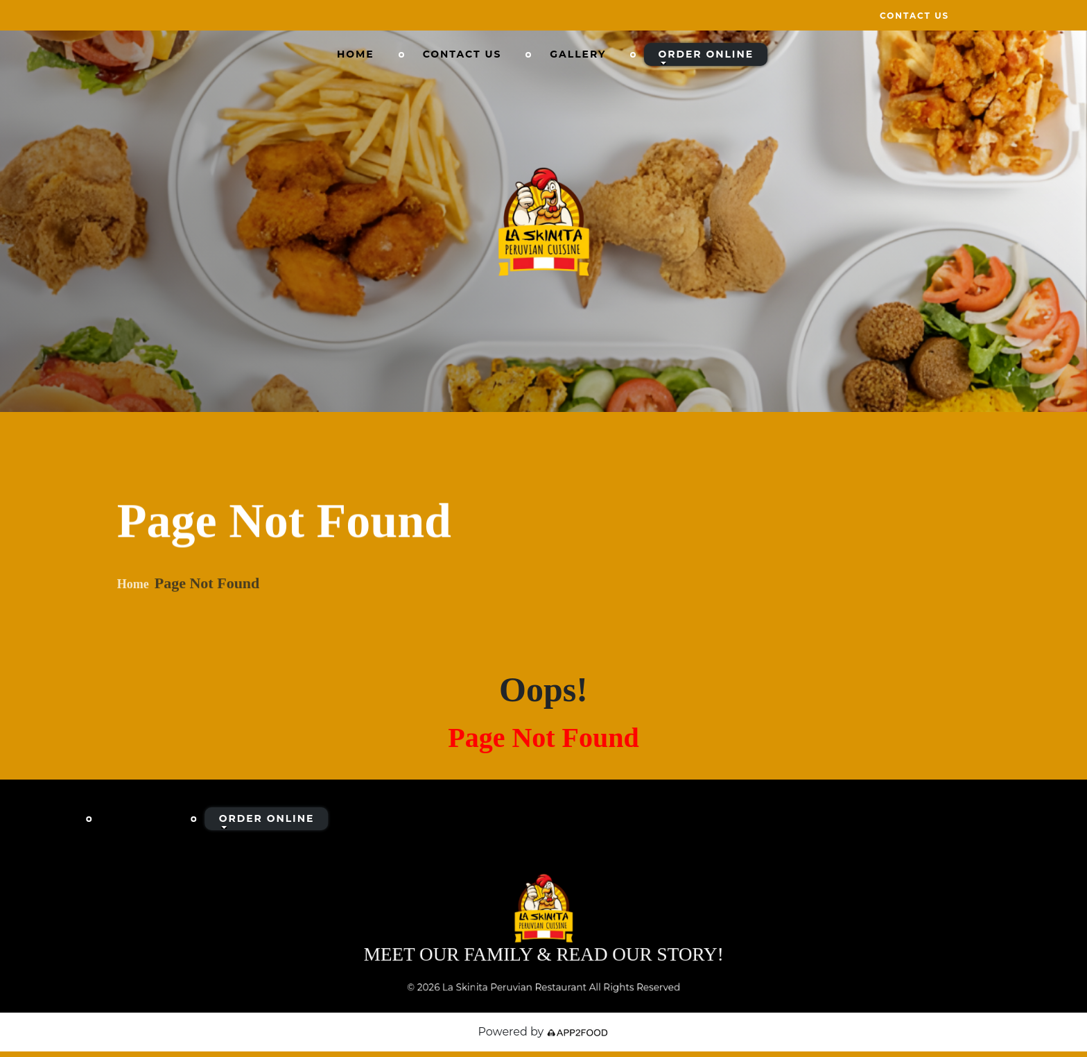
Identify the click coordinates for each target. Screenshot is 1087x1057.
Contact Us (914, 15)
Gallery (578, 54)
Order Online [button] (706, 54)
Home (355, 54)
